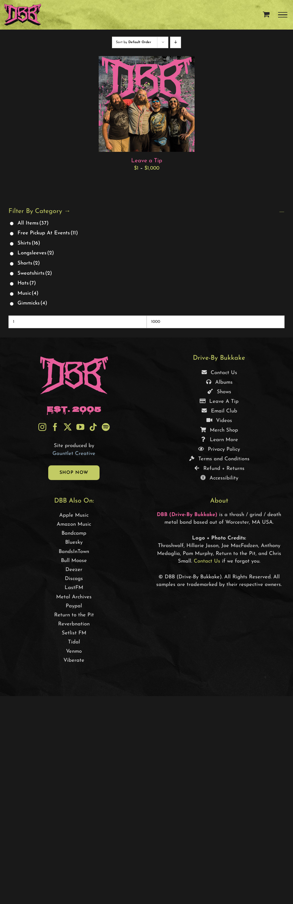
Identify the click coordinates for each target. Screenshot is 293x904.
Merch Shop (219, 430)
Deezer (73, 569)
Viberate (73, 660)
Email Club (219, 411)
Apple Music (74, 515)
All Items (33, 223)
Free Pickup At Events (47, 233)
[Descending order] (175, 42)
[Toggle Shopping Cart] (266, 14)
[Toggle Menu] (283, 15)
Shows (219, 392)
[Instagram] (42, 427)
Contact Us (219, 373)
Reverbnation (74, 624)
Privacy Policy (219, 449)
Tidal (74, 642)
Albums (219, 382)
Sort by (133, 42)
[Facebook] (55, 427)
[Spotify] (106, 427)
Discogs (74, 578)
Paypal (74, 606)
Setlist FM (74, 633)
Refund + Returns (218, 468)
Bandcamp (73, 533)
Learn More (219, 440)
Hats (26, 283)
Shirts (28, 243)
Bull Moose (74, 560)
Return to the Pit (74, 615)
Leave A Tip (219, 401)
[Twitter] (68, 427)
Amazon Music (74, 524)
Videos (219, 420)
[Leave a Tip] (147, 60)
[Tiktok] (93, 427)
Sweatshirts (34, 273)
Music (27, 293)
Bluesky (74, 542)
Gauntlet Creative (73, 453)
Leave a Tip (146, 161)
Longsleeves (35, 253)
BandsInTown (74, 551)
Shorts (28, 263)
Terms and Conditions (219, 459)
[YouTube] (80, 427)
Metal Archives (74, 597)
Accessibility (219, 478)
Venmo (74, 651)
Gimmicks (32, 303)
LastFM (74, 587)
